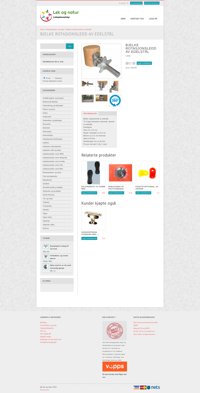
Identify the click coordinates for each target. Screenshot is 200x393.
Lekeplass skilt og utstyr (52, 150)
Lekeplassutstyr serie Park (53, 165)
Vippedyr (46, 221)
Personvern (44, 390)
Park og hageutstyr (50, 176)
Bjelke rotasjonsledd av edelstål (79, 29)
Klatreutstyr (47, 131)
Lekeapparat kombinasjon (52, 139)
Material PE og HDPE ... (142, 328)
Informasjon (90, 113)
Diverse (46, 228)
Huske (45, 113)
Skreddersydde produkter (53, 187)
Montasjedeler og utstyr (55, 29)
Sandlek (46, 183)
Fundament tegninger (48, 342)
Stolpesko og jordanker (52, 191)
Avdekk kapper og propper (53, 98)
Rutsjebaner (47, 180)
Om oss (43, 331)
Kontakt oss (137, 18)
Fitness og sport (49, 109)
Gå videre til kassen (152, 3)
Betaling (43, 322)
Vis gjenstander (136, 3)
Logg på (153, 18)
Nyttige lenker (45, 336)
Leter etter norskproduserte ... (145, 334)
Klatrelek (46, 128)
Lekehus (46, 143)
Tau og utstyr (48, 198)
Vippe (45, 213)
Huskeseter (47, 116)
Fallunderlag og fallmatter (53, 105)
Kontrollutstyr (48, 135)
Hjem (123, 18)
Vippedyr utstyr (49, 224)
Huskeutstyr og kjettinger (52, 120)
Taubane (46, 202)
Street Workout (48, 195)
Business (57, 78)
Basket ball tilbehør (50, 102)
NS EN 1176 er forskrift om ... (144, 331)
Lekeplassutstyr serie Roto (53, 169)
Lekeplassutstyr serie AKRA (53, 154)
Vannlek (46, 209)
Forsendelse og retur (48, 325)
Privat (47, 78)
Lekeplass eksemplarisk (52, 146)
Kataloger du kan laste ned (50, 339)
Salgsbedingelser (47, 328)
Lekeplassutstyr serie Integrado (55, 157)
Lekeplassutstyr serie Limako (54, 161)
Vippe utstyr (47, 217)
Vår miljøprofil (45, 334)
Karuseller (47, 124)
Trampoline (47, 206)
